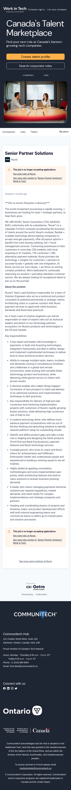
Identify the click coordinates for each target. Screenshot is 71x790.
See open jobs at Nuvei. (24, 174)
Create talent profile (35, 57)
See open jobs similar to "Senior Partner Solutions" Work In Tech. (37, 180)
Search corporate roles (35, 66)
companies (8, 131)
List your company (57, 9)
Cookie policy (41, 594)
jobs (23, 131)
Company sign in (36, 9)
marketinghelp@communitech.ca (35, 768)
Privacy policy (27, 594)
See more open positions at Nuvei (35, 561)
